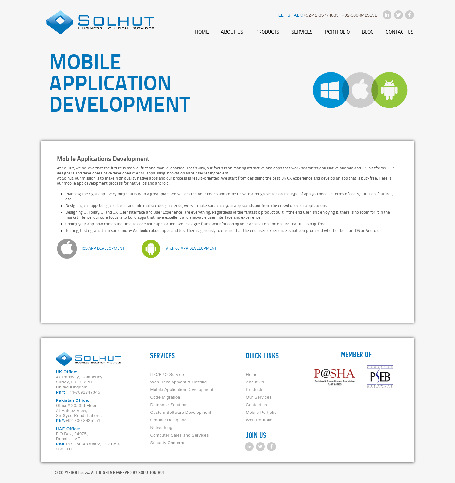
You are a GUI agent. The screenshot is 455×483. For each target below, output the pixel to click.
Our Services (258, 397)
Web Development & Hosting (178, 382)
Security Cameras (167, 442)
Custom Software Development (180, 412)
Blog (368, 31)
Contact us (400, 31)
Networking (161, 427)
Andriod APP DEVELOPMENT (191, 248)
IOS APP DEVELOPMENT (103, 248)
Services (302, 31)
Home (202, 31)
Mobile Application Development (181, 389)
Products (267, 31)
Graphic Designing (168, 420)
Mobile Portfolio (261, 412)
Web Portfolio (259, 420)
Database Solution (168, 404)
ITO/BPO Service (167, 374)
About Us (232, 31)
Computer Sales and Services (179, 435)
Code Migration (165, 397)
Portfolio (337, 31)
